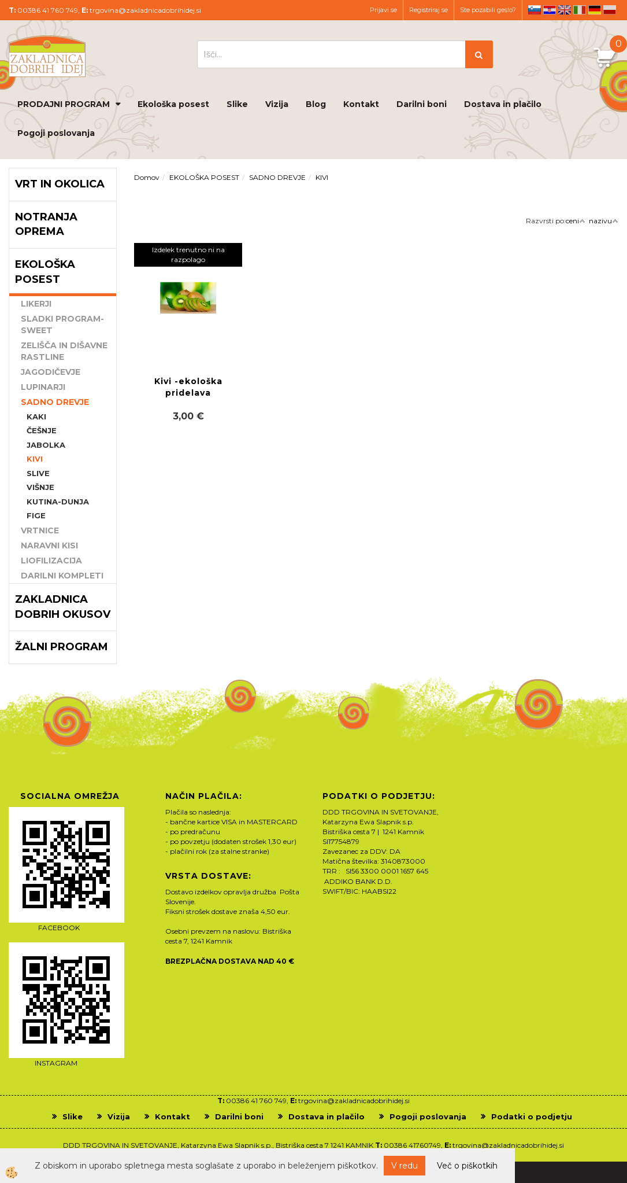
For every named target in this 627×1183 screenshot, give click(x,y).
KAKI (36, 416)
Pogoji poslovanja (56, 133)
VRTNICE (40, 530)
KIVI (35, 458)
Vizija (276, 104)
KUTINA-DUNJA (58, 501)
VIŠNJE (40, 487)
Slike (237, 104)
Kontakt (361, 104)
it (579, 9)
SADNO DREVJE (55, 402)
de (594, 9)
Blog (316, 104)
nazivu (603, 220)
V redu (404, 1165)
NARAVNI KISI (49, 545)
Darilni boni (421, 104)
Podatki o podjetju (531, 1116)
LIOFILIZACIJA (51, 560)
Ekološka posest (173, 104)
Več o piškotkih (467, 1165)
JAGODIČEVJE (50, 372)
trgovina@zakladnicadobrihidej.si (145, 10)
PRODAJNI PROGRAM (63, 104)
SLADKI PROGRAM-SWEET (62, 325)
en (564, 9)
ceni (575, 220)
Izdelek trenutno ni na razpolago (188, 254)
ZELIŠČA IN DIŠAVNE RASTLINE (64, 351)
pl (609, 9)
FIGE (36, 515)
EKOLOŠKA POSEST (204, 177)
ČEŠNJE (42, 430)
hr (549, 9)
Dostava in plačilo (502, 104)
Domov (146, 177)
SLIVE (38, 473)
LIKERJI (36, 303)
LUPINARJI (43, 387)
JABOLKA (46, 444)
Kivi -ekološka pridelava (188, 387)
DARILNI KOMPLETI (62, 575)
